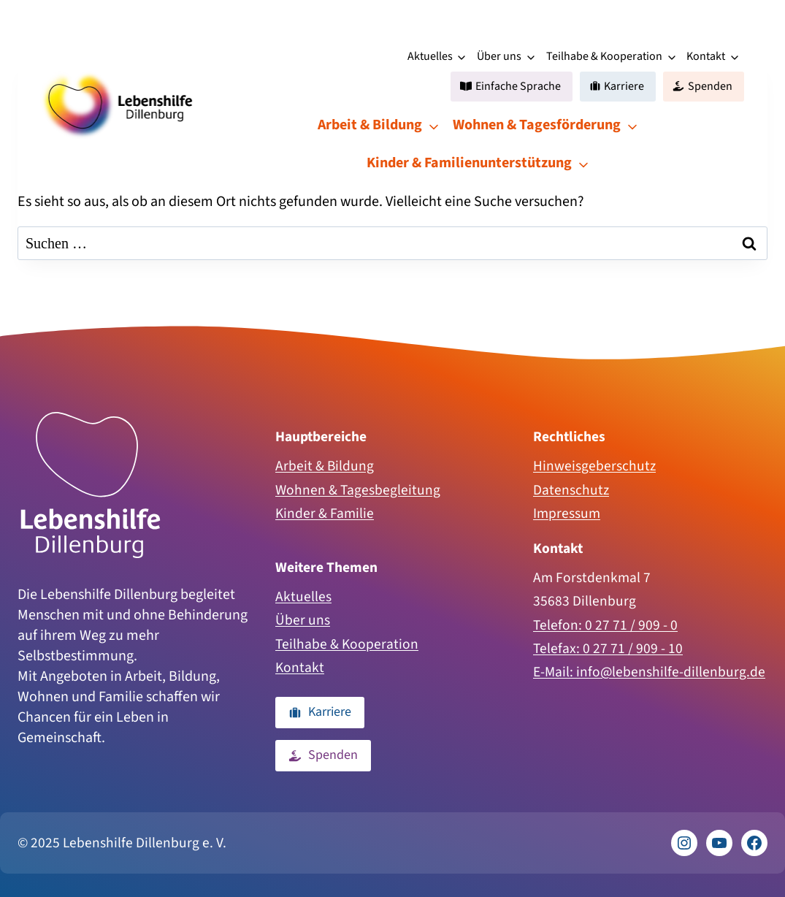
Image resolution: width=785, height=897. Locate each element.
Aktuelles (430, 56)
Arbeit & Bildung (370, 125)
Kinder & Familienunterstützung (469, 163)
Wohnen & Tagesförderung (537, 125)
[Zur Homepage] (91, 485)
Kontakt (705, 56)
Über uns (499, 56)
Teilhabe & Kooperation (604, 56)
